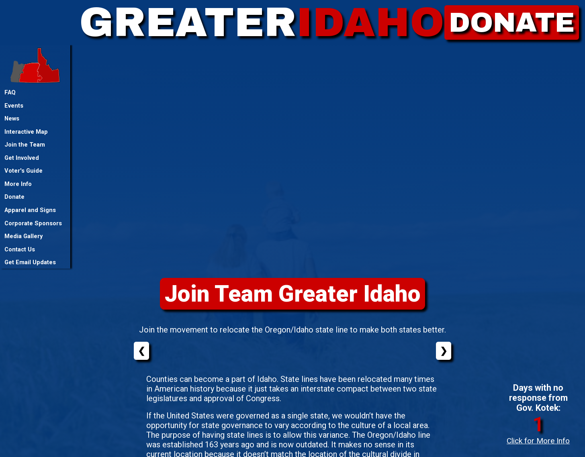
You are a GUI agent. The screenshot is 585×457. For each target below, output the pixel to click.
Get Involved (21, 157)
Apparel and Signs (30, 210)
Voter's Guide (23, 170)
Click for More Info (538, 440)
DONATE (512, 22)
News (11, 118)
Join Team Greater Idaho (293, 293)
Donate (14, 196)
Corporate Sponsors (33, 223)
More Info (18, 184)
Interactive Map (26, 131)
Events (13, 105)
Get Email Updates (30, 262)
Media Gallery (23, 236)
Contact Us (19, 249)
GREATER (261, 22)
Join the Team (24, 144)
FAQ (10, 92)
